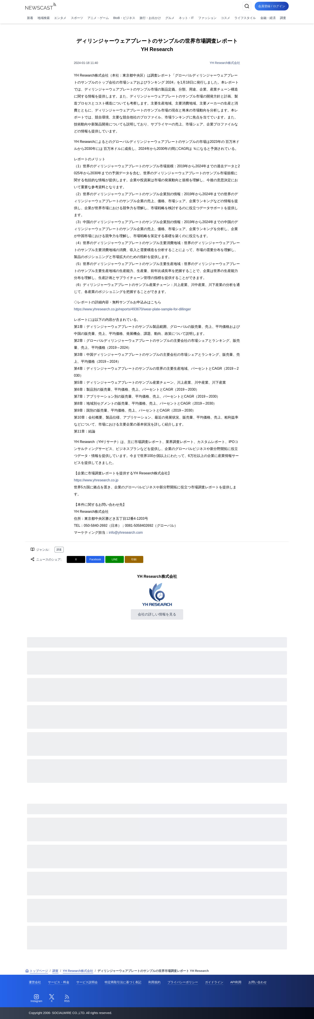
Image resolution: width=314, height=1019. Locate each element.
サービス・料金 (58, 982)
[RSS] (67, 998)
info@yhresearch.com (126, 532)
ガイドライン (214, 982)
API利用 (235, 982)
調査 (283, 18)
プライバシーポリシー (182, 982)
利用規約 (154, 982)
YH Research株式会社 (225, 63)
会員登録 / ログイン (271, 6)
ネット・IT (186, 18)
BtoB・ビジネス (124, 18)
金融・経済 (268, 18)
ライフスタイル (245, 18)
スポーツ (77, 18)
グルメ (169, 18)
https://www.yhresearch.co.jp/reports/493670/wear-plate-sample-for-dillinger (132, 309)
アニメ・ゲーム (98, 18)
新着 (30, 18)
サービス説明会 (87, 982)
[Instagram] (36, 998)
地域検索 (44, 18)
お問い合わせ (257, 982)
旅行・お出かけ (150, 18)
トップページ (36, 971)
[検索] (246, 6)
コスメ (225, 18)
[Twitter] (51, 998)
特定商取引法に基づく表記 (123, 982)
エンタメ (60, 18)
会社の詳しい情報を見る (157, 614)
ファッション (207, 18)
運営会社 (35, 982)
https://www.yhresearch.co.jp (96, 480)
